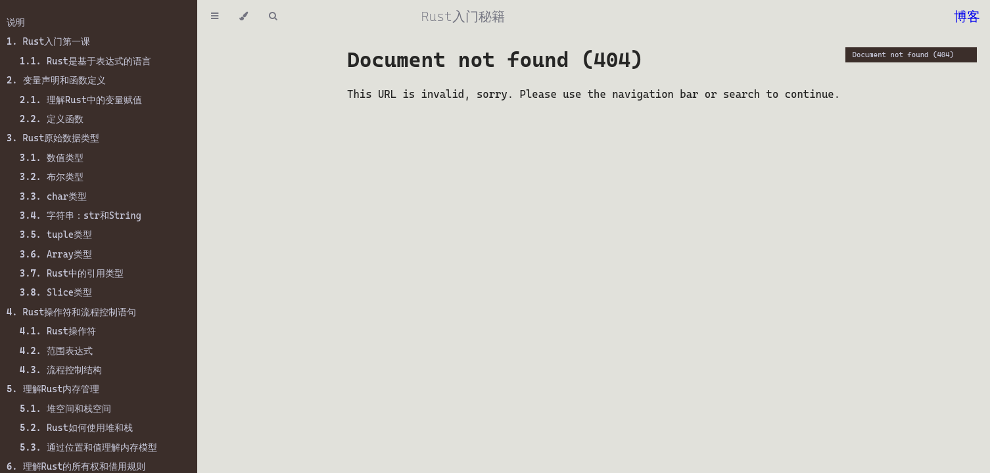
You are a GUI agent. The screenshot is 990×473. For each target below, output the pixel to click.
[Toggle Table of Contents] (214, 16)
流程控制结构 (61, 370)
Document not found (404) (904, 55)
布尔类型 (51, 176)
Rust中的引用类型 (72, 273)
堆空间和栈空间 (65, 408)
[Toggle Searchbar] (272, 16)
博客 (967, 16)
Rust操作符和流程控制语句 (71, 312)
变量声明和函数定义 (56, 80)
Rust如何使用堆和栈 (76, 427)
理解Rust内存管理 (53, 389)
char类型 (53, 196)
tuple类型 (56, 234)
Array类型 (56, 254)
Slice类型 (56, 292)
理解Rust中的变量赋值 (81, 100)
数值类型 (51, 157)
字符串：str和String (80, 215)
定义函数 (51, 119)
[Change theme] (243, 16)
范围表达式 (56, 351)
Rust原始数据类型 (53, 138)
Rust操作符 (58, 331)
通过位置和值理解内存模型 (88, 447)
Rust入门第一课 (48, 41)
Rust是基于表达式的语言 (85, 61)
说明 (16, 22)
